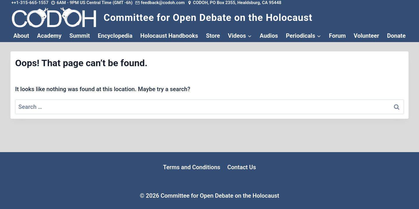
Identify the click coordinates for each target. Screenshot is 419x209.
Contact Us (241, 167)
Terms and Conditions (191, 167)
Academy (49, 35)
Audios (269, 35)
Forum (337, 35)
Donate (396, 35)
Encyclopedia (115, 35)
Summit (79, 35)
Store (213, 35)
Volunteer (366, 35)
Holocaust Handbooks (169, 35)
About (21, 35)
